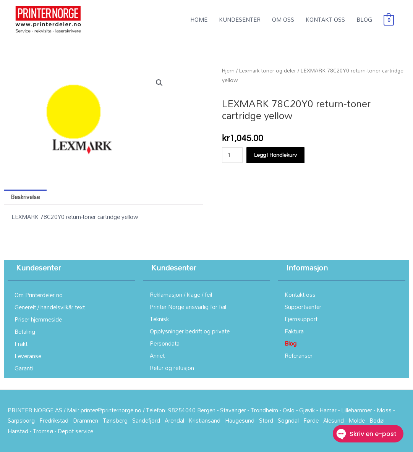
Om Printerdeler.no (39, 295)
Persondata (165, 343)
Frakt (21, 343)
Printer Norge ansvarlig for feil (188, 306)
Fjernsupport (301, 319)
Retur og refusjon (172, 367)
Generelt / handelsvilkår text (50, 307)
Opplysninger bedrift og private (190, 331)
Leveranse (28, 356)
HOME (198, 19)
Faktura (294, 331)
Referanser (299, 355)
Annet (157, 355)
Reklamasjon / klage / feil (181, 294)
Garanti (24, 368)
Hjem (228, 70)
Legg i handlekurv (275, 155)
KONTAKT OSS (325, 19)
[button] (159, 83)
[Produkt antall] (232, 155)
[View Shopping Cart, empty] (389, 19)
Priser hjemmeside (38, 319)
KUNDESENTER (240, 19)
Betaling (25, 331)
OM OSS (283, 19)
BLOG (364, 19)
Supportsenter (303, 306)
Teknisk (159, 319)
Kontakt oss (300, 294)
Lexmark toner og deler (267, 70)
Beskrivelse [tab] (25, 197)
